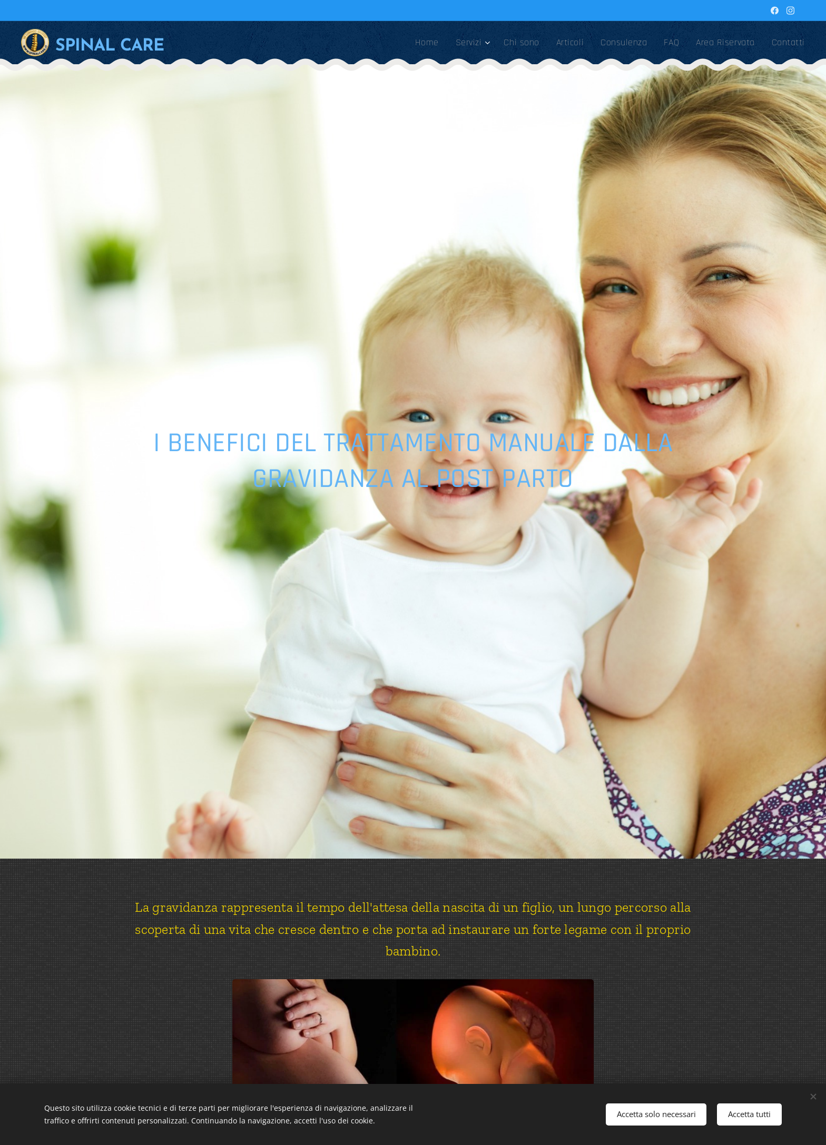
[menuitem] (429, 42)
